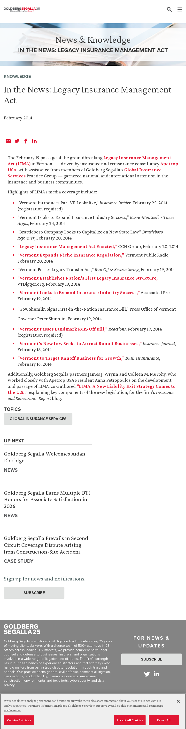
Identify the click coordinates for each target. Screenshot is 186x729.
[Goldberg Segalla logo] (22, 10)
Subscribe (34, 593)
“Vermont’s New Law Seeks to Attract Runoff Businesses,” (79, 343)
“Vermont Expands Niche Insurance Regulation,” (70, 254)
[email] (8, 141)
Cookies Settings (19, 721)
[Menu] (177, 9)
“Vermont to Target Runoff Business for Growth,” (70, 358)
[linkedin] (34, 141)
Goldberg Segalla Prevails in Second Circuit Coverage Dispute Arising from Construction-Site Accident (46, 545)
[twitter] (17, 141)
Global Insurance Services (38, 419)
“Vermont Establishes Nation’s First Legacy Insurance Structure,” (88, 278)
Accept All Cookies (129, 721)
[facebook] (25, 141)
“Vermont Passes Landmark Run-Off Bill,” (62, 328)
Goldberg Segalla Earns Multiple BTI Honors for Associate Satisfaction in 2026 (47, 499)
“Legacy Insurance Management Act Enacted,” (67, 246)
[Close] (178, 702)
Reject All (163, 721)
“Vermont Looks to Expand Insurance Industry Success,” (78, 292)
